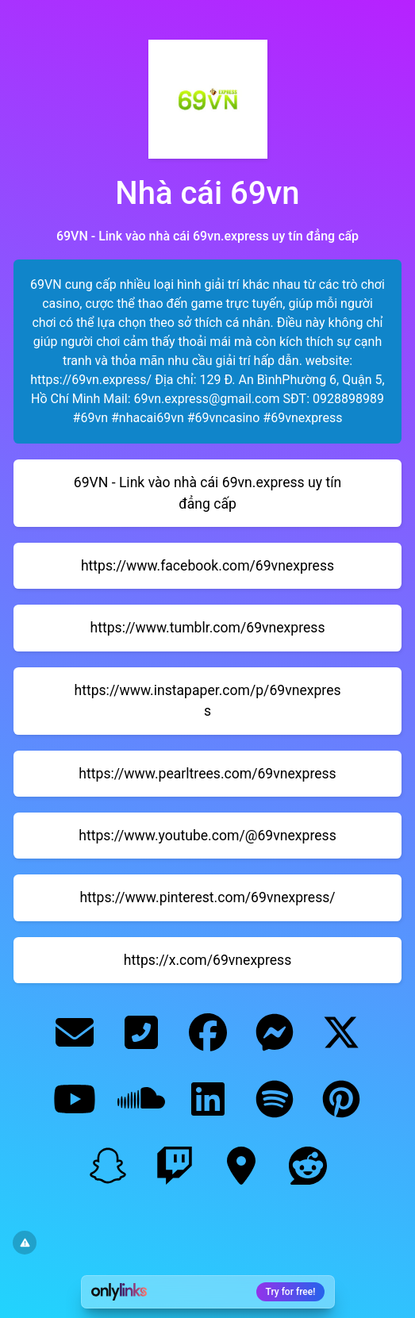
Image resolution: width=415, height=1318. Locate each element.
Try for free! (291, 1291)
